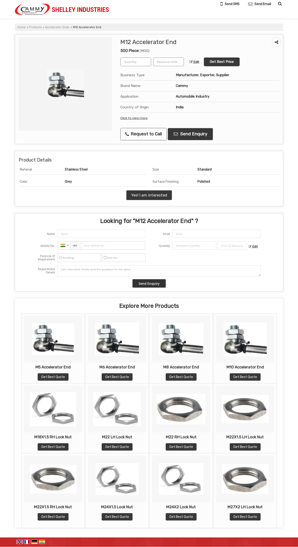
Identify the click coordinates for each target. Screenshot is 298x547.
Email (166, 234)
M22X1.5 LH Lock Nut (245, 437)
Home (21, 27)
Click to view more (134, 118)
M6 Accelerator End (117, 367)
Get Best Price (222, 62)
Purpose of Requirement (46, 258)
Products (35, 27)
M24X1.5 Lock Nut (117, 507)
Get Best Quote (53, 377)
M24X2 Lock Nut (181, 507)
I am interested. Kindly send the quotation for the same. (159, 270)
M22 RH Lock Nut (181, 437)
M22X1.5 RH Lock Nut (53, 507)
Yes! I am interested (149, 195)
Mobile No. (48, 246)
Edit (194, 62)
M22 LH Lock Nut (117, 437)
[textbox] (168, 62)
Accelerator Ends (57, 27)
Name (51, 234)
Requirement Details (46, 271)
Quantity (164, 246)
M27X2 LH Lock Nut (245, 507)
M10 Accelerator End (245, 367)
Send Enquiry (190, 134)
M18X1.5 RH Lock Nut (53, 437)
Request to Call (143, 134)
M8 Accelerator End (181, 367)
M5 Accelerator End (53, 367)
